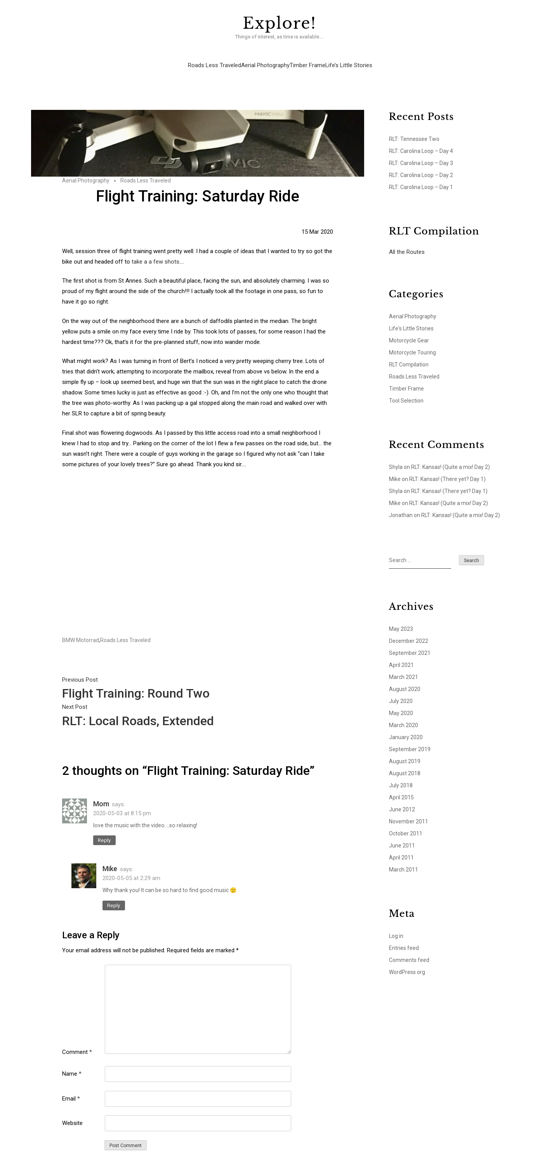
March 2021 (403, 667)
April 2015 (401, 787)
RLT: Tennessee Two (414, 129)
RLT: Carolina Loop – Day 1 (421, 177)
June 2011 (402, 835)
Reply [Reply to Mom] (104, 830)
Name (72, 1063)
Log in (396, 926)
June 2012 (402, 799)
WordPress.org (407, 962)
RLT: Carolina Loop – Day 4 (421, 141)
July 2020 (401, 691)
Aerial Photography (265, 57)
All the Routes (407, 241)
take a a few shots (155, 251)
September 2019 (410, 739)
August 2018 (404, 763)
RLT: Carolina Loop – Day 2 (421, 165)
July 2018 (401, 775)
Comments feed (409, 950)
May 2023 (401, 619)
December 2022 (408, 631)
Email (71, 1088)
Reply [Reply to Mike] (113, 895)
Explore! (279, 23)
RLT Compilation (409, 354)
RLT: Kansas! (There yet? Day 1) (447, 469)
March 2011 (403, 859)
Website (72, 1112)
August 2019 (404, 751)
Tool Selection (406, 390)
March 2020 (403, 715)
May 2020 (401, 703)
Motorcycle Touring (412, 342)
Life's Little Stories (411, 318)
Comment (77, 1041)
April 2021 (401, 655)
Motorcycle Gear (409, 330)
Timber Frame (307, 57)
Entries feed (404, 938)
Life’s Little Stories (348, 57)
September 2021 (410, 643)
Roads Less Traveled (214, 57)
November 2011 (408, 811)
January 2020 (406, 727)
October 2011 (405, 823)
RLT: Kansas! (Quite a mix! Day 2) (450, 457)
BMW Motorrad (80, 630)
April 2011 (401, 847)
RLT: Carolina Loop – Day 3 (421, 153)
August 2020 (404, 679)
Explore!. (239, 1153)
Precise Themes (356, 1153)
